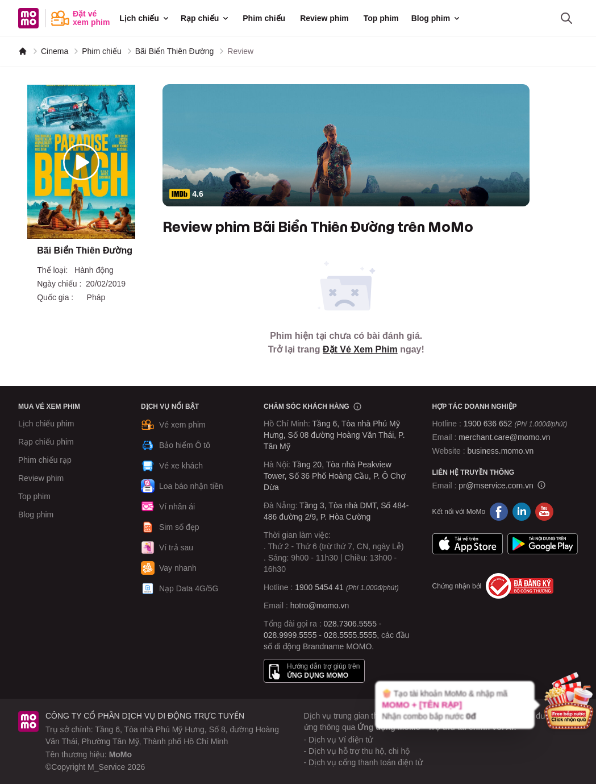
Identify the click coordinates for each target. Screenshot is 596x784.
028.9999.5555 (290, 635)
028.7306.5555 (350, 623)
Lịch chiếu (144, 18)
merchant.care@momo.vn (504, 437)
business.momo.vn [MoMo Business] (501, 450)
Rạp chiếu (205, 18)
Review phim (324, 18)
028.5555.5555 (350, 635)
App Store (467, 543)
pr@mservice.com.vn (496, 485)
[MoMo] (22, 51)
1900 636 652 (515, 423)
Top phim (381, 18)
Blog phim (436, 18)
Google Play (542, 543)
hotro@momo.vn (319, 605)
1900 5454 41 (319, 587)
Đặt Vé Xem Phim (360, 349)
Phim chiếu (264, 18)
